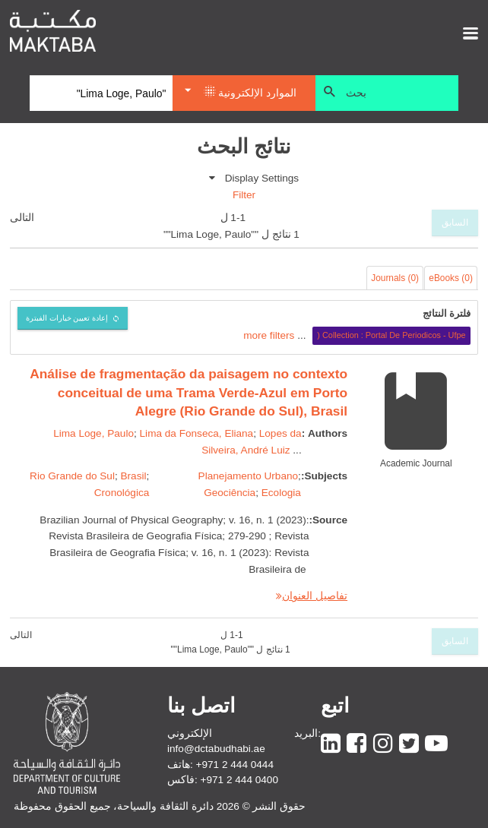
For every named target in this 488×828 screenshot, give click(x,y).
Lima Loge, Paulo (93, 433)
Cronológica (122, 492)
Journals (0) (395, 278)
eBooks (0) (451, 278)
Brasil (134, 476)
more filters (268, 334)
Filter (244, 195)
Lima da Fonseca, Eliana (197, 433)
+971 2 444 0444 (235, 764)
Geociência (229, 492)
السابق (455, 222)
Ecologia (281, 492)
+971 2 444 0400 (239, 779)
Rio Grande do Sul (72, 476)
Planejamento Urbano (248, 476)
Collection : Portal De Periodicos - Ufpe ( (391, 335)
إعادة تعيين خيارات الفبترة (67, 318)
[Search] (101, 93)
